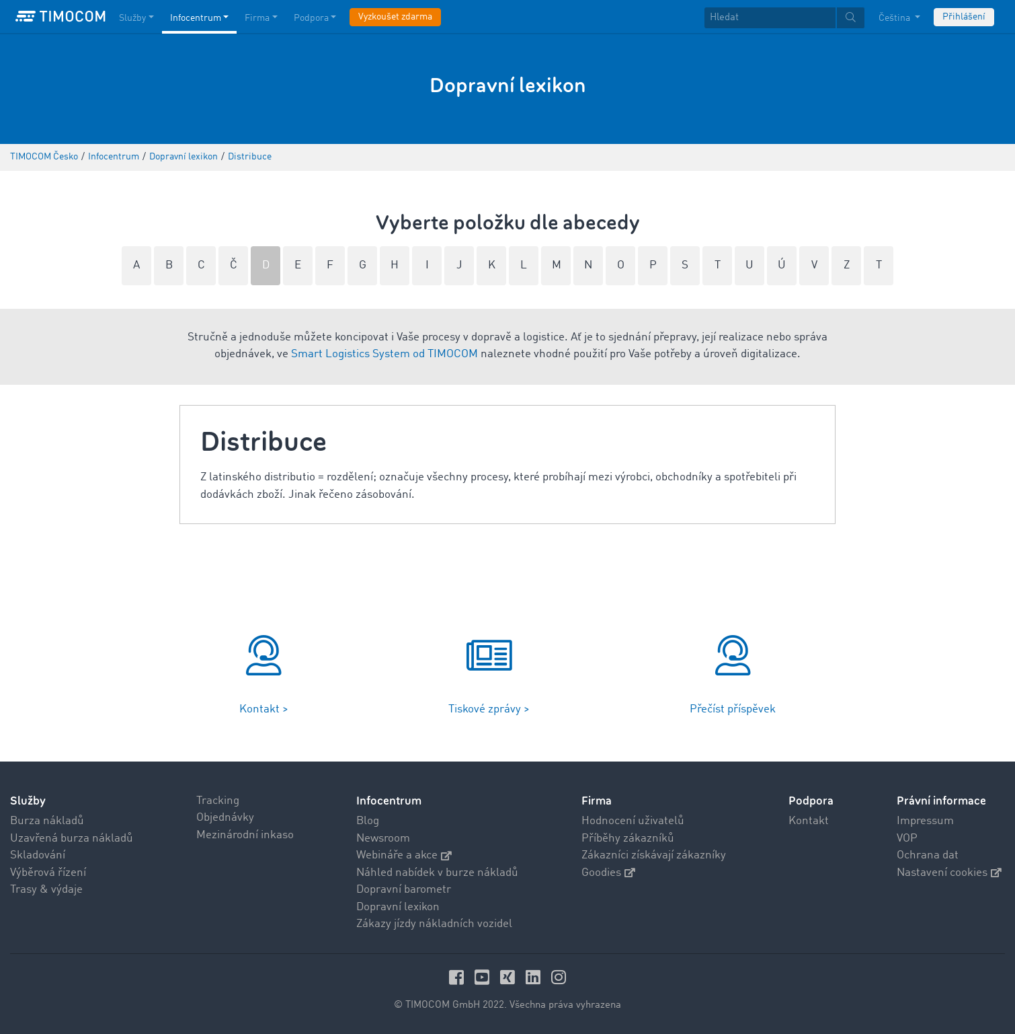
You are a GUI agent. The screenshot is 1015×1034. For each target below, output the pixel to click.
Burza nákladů (47, 821)
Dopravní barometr (403, 889)
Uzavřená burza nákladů (71, 838)
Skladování (37, 855)
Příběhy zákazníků (627, 838)
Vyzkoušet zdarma (395, 17)
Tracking (217, 801)
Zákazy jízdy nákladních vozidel (434, 924)
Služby (28, 801)
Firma (596, 801)
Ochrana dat (928, 855)
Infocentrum (388, 801)
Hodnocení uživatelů (632, 821)
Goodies (608, 873)
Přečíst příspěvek (733, 709)
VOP (907, 838)
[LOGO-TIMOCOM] (60, 17)
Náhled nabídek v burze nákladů (437, 873)
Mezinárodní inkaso (245, 835)
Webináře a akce (404, 855)
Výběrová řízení (48, 873)
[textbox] (784, 18)
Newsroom (383, 838)
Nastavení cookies (949, 873)
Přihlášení (963, 17)
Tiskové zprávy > (489, 709)
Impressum (925, 821)
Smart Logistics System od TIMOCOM (384, 354)
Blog (367, 821)
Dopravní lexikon (398, 907)
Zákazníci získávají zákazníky (653, 855)
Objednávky (225, 817)
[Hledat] (770, 18)
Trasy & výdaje (46, 889)
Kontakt (808, 821)
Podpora (811, 801)
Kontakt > (263, 709)
